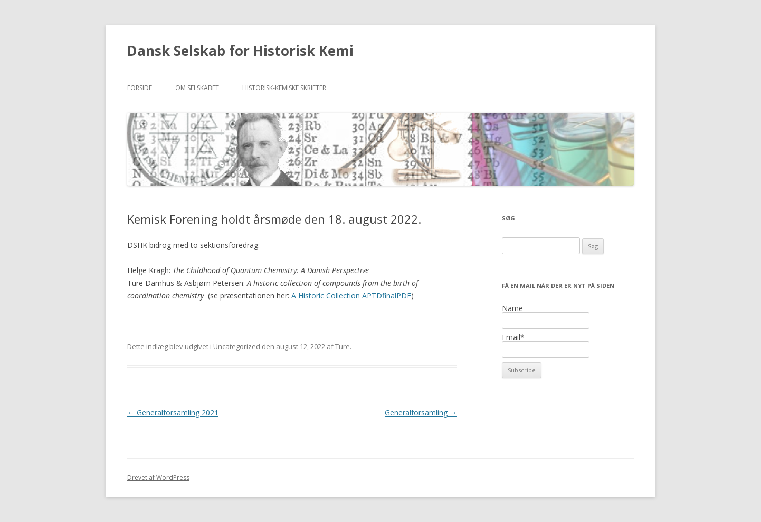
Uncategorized (236, 346)
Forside (139, 87)
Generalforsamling (421, 413)
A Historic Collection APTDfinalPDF (351, 296)
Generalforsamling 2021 (172, 413)
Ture (342, 346)
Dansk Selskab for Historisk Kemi (240, 50)
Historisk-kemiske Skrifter (284, 87)
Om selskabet (197, 87)
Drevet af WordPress (158, 477)
